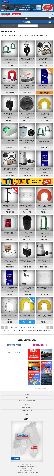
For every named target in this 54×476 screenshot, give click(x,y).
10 (19, 327)
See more (16, 458)
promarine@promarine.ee (29, 470)
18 (33, 327)
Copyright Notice (27, 411)
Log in (51, 14)
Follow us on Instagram (40, 388)
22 (41, 327)
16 (30, 327)
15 (28, 327)
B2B (27, 414)
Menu (27, 18)
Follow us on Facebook (14, 353)
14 (26, 327)
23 (43, 327)
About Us (27, 394)
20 (37, 327)
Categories (27, 21)
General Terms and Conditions (27, 401)
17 (32, 327)
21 (39, 327)
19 (35, 327)
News (27, 397)
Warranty (27, 404)
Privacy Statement (27, 407)
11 (21, 327)
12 (23, 327)
